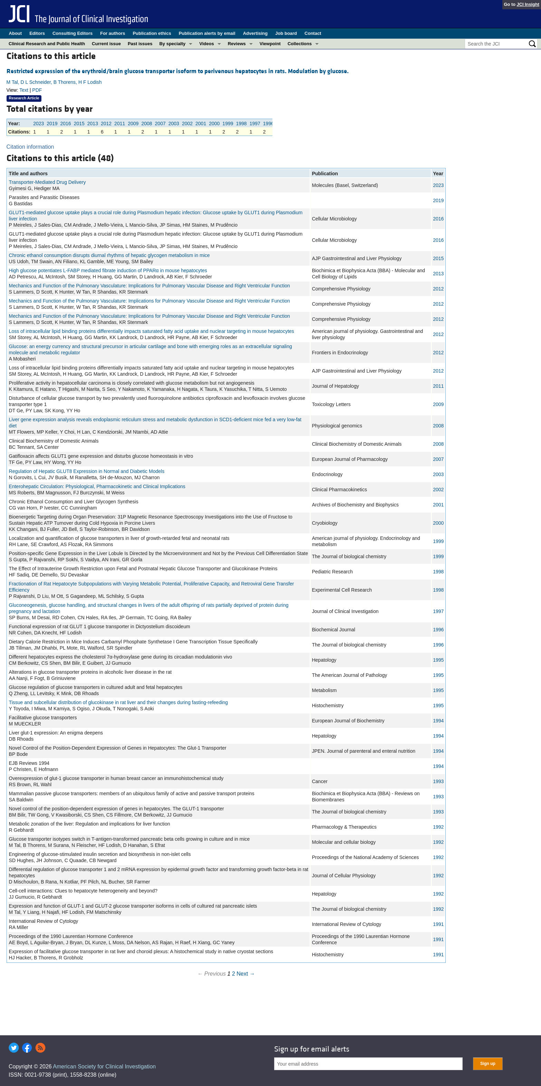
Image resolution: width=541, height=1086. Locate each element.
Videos (206, 43)
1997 (255, 123)
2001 (200, 123)
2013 (92, 123)
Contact (313, 33)
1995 (438, 660)
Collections (300, 43)
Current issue (106, 43)
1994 (438, 720)
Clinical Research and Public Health (47, 43)
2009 (133, 123)
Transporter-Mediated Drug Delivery (47, 182)
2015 (79, 123)
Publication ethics (152, 33)
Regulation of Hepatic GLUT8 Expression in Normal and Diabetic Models (87, 471)
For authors (112, 33)
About (15, 33)
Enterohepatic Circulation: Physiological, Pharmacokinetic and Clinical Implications (97, 486)
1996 (268, 123)
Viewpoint (270, 43)
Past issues (140, 43)
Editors (37, 33)
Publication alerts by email (207, 33)
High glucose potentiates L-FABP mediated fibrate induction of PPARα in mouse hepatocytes (108, 270)
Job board (286, 33)
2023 (38, 123)
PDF (37, 90)
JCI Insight (528, 4)
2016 (65, 123)
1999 (227, 123)
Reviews (237, 43)
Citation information (30, 147)
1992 (438, 827)
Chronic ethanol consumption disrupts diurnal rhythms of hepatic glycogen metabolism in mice (109, 255)
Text (23, 90)
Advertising (255, 33)
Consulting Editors (72, 33)
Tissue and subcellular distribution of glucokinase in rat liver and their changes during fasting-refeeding (118, 702)
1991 (438, 924)
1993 (438, 781)
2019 (52, 123)
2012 (106, 123)
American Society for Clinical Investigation (104, 1066)
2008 (146, 123)
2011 (119, 123)
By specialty (172, 43)
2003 (173, 123)
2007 (160, 123)
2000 (214, 123)
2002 (187, 123)
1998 (241, 123)
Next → (245, 974)
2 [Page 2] (233, 974)
